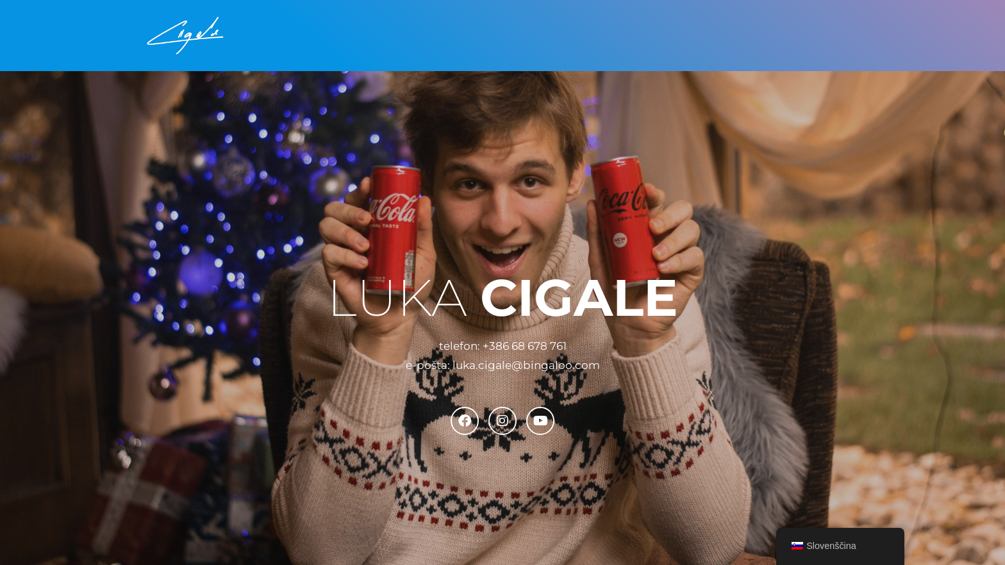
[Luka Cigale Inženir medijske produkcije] (185, 36)
